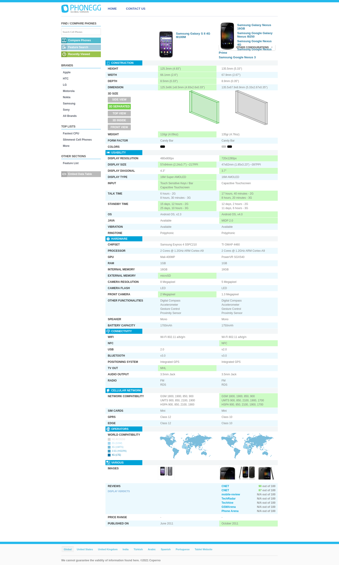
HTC (66, 78)
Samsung (69, 103)
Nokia (66, 97)
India (126, 549)
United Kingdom (108, 549)
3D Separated (119, 106)
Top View (119, 113)
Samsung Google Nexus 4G (254, 42)
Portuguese (183, 549)
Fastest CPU (71, 133)
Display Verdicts (119, 491)
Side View (119, 99)
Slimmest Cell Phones (77, 139)
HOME (112, 8)
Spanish (166, 549)
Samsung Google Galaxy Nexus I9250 (254, 34)
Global (68, 549)
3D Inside (119, 120)
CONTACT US (135, 8)
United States (85, 549)
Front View (119, 127)
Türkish (138, 549)
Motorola (69, 91)
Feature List (71, 163)
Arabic (152, 549)
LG (65, 84)
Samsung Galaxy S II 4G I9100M (193, 35)
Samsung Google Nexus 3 (237, 57)
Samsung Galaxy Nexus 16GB (254, 26)
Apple (66, 72)
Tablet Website (203, 549)
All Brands (70, 116)
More (66, 146)
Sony (66, 109)
